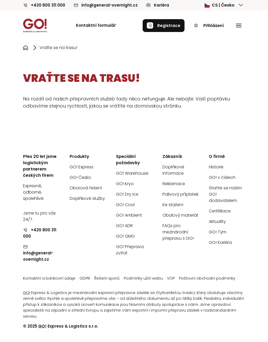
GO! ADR (124, 226)
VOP (171, 278)
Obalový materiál (180, 215)
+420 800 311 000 (44, 5)
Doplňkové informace (173, 170)
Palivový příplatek (180, 194)
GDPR (85, 278)
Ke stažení (173, 205)
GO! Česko (80, 177)
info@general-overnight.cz (106, 5)
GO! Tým (217, 232)
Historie (216, 167)
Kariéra (157, 5)
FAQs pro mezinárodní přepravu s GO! (178, 232)
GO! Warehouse (132, 173)
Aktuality (217, 221)
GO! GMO (125, 236)
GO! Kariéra (220, 242)
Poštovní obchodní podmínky (207, 278)
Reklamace (174, 184)
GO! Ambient (129, 215)
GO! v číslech (222, 177)
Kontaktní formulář (96, 25)
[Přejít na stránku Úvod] (26, 48)
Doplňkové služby (87, 198)
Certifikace (220, 211)
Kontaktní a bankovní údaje (49, 278)
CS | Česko (219, 5)
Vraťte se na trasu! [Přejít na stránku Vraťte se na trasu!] (58, 48)
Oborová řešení (86, 188)
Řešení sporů (107, 278)
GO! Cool (125, 205)
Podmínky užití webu (143, 278)
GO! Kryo (125, 184)
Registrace (163, 25)
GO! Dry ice (127, 194)
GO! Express (81, 167)
